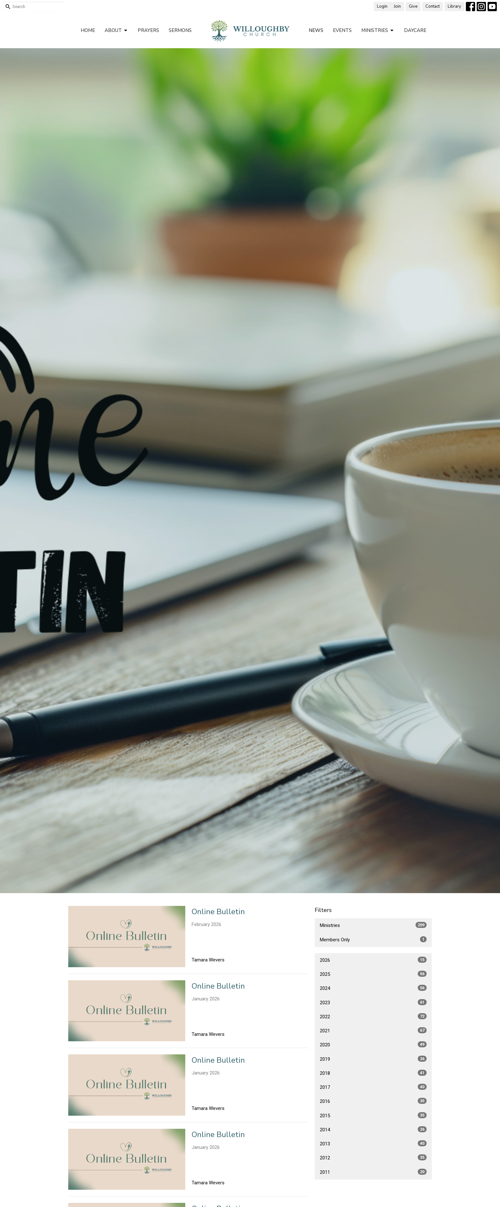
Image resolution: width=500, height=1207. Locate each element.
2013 (373, 1143)
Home (88, 30)
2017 (373, 1087)
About (116, 30)
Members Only (373, 939)
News (316, 30)
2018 (373, 1073)
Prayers (148, 30)
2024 (373, 988)
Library (454, 6)
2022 (373, 1016)
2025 (373, 974)
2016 (373, 1101)
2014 (373, 1129)
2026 (373, 960)
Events (342, 30)
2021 (373, 1030)
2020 (373, 1044)
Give (413, 6)
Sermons (180, 30)
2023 (373, 1002)
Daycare (415, 30)
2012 (373, 1157)
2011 (373, 1172)
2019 (373, 1059)
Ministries (377, 30)
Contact (432, 6)
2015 (373, 1115)
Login (382, 6)
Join (397, 6)
